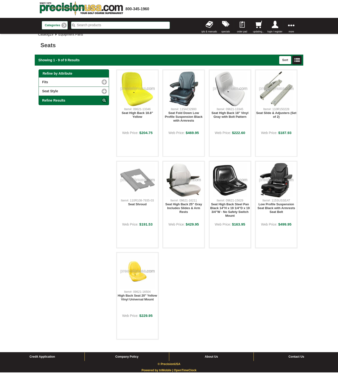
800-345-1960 (137, 9)
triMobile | (166, 374)
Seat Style (69, 95)
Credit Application (42, 360)
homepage (81, 9)
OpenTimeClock (185, 374)
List (297, 63)
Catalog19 (45, 38)
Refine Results (53, 104)
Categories (52, 25)
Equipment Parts (70, 38)
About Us (211, 360)
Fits (64, 85)
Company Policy (126, 360)
